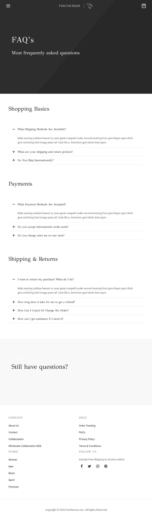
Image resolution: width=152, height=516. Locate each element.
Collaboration (16, 439)
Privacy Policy (87, 439)
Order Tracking (87, 425)
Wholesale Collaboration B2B (25, 446)
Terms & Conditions (90, 446)
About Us (14, 425)
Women (13, 459)
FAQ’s (82, 432)
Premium (14, 486)
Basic (12, 473)
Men (11, 466)
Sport (12, 480)
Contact (13, 432)
